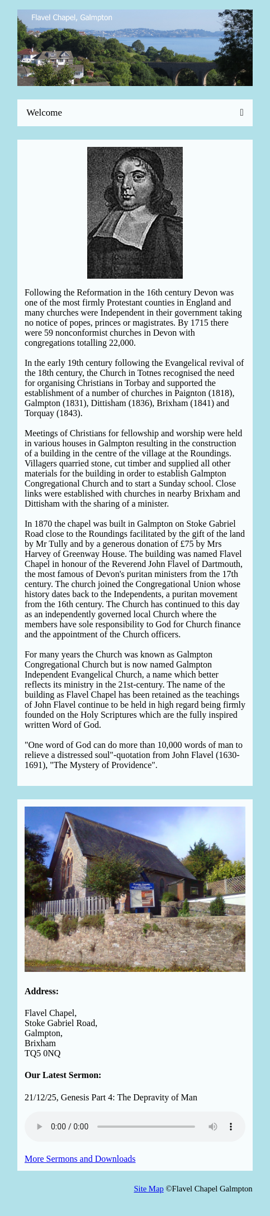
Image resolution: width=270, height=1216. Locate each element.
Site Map (148, 1188)
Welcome (44, 112)
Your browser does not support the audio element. (135, 1127)
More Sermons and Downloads (80, 1158)
